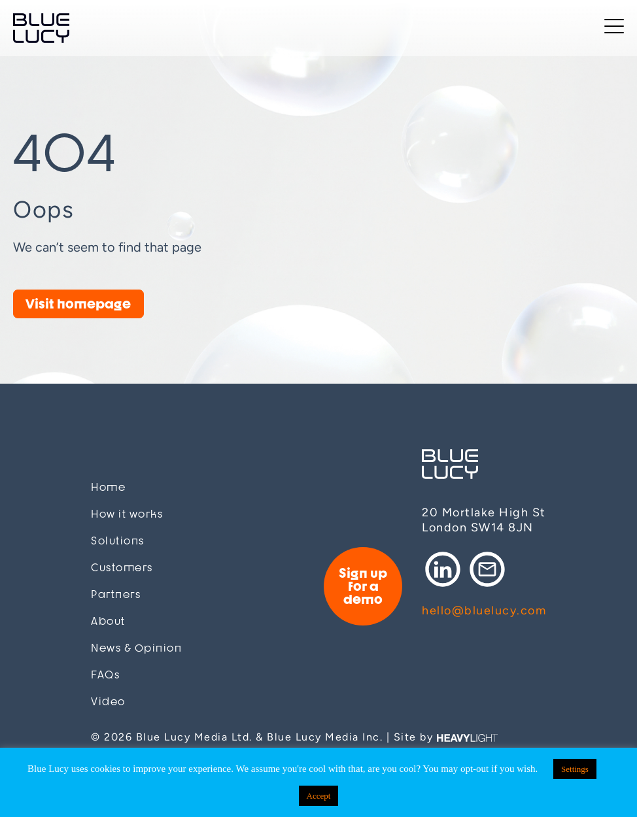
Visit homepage (78, 303)
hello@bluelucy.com (484, 610)
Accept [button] (319, 796)
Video (108, 701)
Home (108, 487)
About (108, 621)
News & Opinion (136, 648)
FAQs (105, 674)
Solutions (118, 540)
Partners (116, 594)
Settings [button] (575, 769)
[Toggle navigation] (614, 28)
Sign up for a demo (363, 586)
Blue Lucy (41, 28)
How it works (127, 514)
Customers (122, 567)
